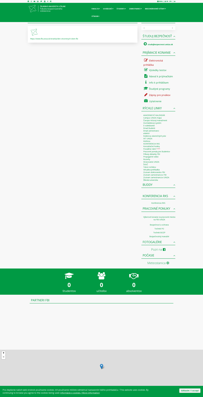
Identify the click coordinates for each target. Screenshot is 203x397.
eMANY (146, 133)
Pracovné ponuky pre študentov (156, 151)
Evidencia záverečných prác (154, 136)
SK (167, 1)
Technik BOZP (159, 232)
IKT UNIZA (147, 138)
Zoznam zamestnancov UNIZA (156, 177)
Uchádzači (107, 9)
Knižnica (146, 141)
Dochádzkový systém (152, 123)
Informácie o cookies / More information (80, 392)
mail (161, 1)
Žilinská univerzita (150, 180)
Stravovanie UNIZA (151, 162)
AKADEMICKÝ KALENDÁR (154, 115)
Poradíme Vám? (151, 149)
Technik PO (159, 228)
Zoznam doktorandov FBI (154, 172)
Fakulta (95, 9)
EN (170, 1)
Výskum (95, 16)
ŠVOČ (145, 164)
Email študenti (149, 128)
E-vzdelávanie (149, 125)
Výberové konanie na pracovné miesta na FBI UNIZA (159, 218)
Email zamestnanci (151, 131)
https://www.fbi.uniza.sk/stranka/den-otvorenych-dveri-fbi (54, 38)
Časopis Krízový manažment (155, 120)
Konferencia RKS (158, 203)
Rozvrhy (146, 159)
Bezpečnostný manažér (159, 236)
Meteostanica (158, 263)
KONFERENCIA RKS (151, 143)
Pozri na (158, 249)
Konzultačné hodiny (151, 146)
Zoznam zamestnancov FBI (154, 175)
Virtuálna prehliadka (151, 169)
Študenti (121, 9)
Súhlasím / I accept (190, 390)
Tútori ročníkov (149, 167)
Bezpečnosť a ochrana (159, 225)
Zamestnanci (135, 9)
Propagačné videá (150, 156)
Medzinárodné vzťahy (155, 9)
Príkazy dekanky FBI (151, 154)
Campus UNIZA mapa (152, 118)
